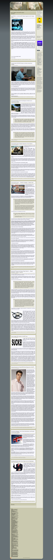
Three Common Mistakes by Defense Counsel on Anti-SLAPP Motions (14, 535)
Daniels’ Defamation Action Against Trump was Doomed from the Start (14, 552)
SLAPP (20, 59)
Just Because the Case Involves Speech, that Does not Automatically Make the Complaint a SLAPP (14, 525)
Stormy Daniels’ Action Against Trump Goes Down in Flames (14, 524)
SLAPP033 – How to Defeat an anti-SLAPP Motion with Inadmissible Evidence (14, 529)
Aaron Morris (23, 59)
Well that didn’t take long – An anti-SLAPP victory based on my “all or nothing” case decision (14, 520)
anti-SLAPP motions (18, 266)
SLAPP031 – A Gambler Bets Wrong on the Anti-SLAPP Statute (14, 537)
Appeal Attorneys (39, 68)
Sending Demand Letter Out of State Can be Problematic (22, 461)
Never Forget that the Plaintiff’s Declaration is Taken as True (14, 547)
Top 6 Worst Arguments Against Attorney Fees (39, 64)
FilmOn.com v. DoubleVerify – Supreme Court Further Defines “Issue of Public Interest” (14, 542)
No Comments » (14, 332)
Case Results (17, 139)
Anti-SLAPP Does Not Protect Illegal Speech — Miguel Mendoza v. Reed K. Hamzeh (22, 272)
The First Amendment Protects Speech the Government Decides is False (14, 522)
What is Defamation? (39, 74)
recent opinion (28, 466)
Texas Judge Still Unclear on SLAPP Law (19, 336)
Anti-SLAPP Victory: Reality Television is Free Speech (21, 143)
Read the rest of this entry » (30, 176)
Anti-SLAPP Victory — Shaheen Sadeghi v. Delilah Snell (22, 182)
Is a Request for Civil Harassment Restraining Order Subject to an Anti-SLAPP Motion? (14, 527)
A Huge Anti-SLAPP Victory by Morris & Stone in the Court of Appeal (14, 544)
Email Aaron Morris (39, 15)
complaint (29, 220)
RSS (14, 57)
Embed (20, 56)
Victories (13, 427)
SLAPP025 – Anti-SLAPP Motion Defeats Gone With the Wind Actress (14, 553)
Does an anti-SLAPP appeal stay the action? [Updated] (39, 63)
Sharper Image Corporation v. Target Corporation (20, 42)
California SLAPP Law (15, 3)
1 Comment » (30, 59)
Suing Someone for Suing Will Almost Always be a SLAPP (22, 367)
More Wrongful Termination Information (39, 71)
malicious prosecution (27, 427)
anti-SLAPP (14, 457)
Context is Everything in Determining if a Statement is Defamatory (39, 60)
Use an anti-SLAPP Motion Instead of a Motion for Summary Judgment (14, 521)
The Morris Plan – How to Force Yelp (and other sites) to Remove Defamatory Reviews (14, 555)
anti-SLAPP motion (26, 59)
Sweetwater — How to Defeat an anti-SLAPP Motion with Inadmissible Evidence (39, 54)
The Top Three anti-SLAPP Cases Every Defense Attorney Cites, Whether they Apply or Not (14, 536)
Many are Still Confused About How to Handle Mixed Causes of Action (14, 530)
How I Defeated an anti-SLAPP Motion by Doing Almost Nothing (14, 531)
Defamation (20, 139)
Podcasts (18, 59)
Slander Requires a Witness (13, 528)
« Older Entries (12, 13)
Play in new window (16, 56)
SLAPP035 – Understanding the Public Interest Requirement (39, 26)
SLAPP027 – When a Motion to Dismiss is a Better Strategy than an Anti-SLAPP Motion (14, 551)
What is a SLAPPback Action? (14, 511)
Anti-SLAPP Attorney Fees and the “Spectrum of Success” (14, 523)
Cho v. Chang (30, 139)
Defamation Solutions (28, 266)
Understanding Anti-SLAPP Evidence (14, 532)
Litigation (32, 266)
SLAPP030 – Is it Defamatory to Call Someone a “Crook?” (14, 538)
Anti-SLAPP (15, 139)
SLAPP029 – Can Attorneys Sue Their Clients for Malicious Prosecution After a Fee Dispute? (14, 540)
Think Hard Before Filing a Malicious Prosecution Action (39, 56)
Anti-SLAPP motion (15, 59)
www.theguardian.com (16, 86)
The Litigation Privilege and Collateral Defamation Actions (14, 533)
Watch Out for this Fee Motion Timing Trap (39, 58)
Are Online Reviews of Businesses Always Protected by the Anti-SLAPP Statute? (14, 518)
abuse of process (17, 427)
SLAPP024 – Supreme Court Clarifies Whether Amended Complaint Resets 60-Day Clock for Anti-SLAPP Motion (14, 556)
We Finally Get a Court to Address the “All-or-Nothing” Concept (14, 516)
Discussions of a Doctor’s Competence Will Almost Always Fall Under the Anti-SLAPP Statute (14, 545)
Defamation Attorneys (39, 69)
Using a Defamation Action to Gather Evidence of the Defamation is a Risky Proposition (14, 543)
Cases (23, 266)
